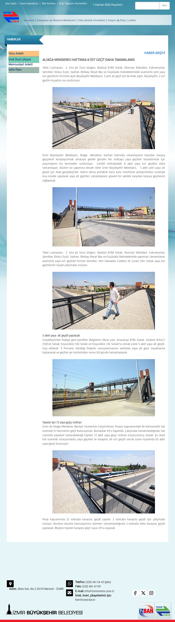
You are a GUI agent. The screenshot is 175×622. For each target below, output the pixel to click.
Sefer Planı (14, 69)
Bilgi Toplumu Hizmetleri (73, 3)
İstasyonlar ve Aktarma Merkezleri (56, 20)
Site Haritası (49, 3)
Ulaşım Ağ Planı (117, 20)
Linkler (132, 20)
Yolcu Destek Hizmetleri (91, 20)
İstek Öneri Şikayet (19, 59)
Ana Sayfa (11, 3)
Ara (164, 5)
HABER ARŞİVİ (154, 53)
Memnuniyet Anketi (20, 64)
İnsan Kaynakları (29, 3)
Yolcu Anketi (15, 53)
